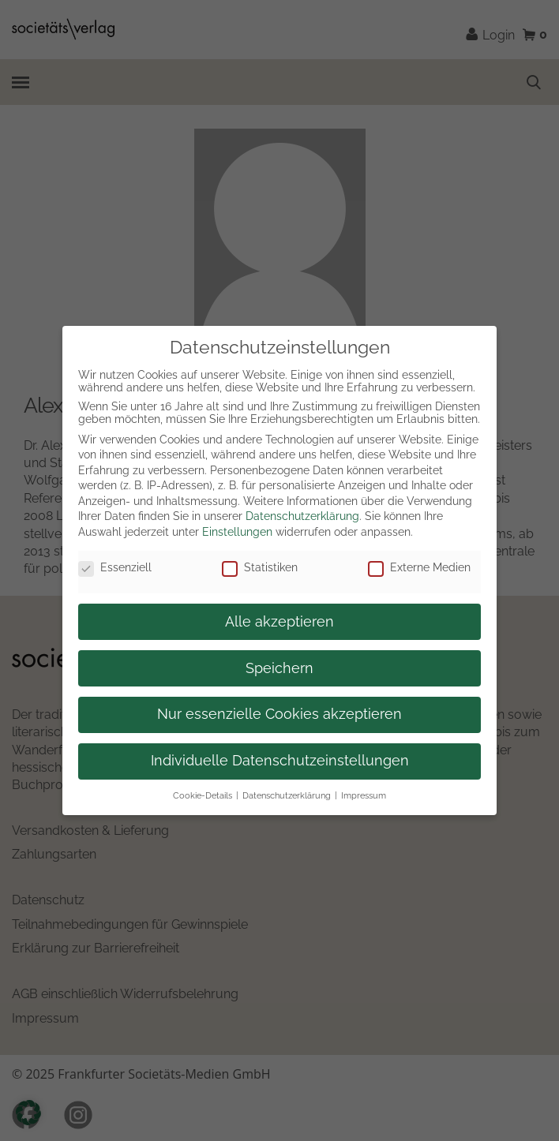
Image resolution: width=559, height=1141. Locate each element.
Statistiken (260, 567)
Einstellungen (237, 532)
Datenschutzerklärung (302, 516)
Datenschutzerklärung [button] (286, 795)
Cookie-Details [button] (202, 795)
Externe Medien (419, 567)
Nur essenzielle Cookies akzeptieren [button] (279, 714)
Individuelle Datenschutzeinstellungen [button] (280, 761)
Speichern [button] (279, 668)
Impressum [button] (363, 795)
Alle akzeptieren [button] (279, 622)
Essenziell (115, 567)
